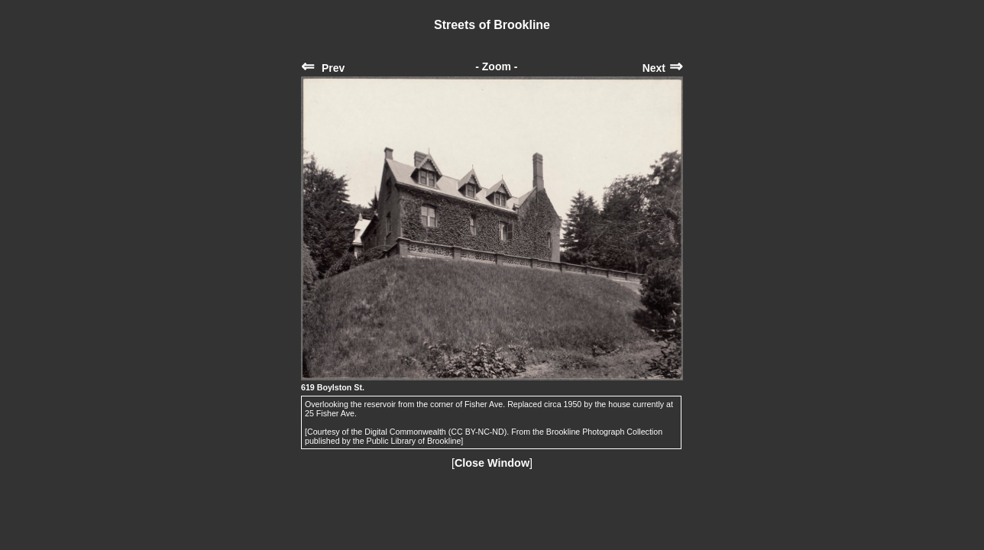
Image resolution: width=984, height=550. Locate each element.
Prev (323, 68)
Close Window (492, 463)
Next (663, 68)
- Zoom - (496, 66)
